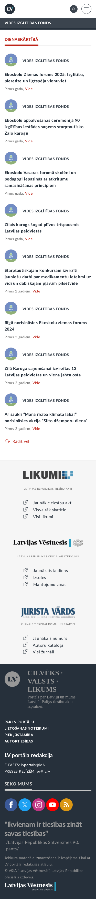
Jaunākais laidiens (50, 571)
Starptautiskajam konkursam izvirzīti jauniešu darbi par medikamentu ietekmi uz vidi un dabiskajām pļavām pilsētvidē (48, 277)
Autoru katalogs (48, 645)
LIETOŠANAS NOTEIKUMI (27, 728)
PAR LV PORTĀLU (19, 722)
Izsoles (39, 578)
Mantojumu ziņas (50, 585)
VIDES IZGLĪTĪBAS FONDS (28, 23)
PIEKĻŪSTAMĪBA (19, 735)
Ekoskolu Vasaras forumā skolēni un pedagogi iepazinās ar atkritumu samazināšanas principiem (40, 179)
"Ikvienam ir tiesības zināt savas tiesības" (43, 829)
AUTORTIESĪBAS (19, 741)
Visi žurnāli (43, 652)
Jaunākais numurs (50, 638)
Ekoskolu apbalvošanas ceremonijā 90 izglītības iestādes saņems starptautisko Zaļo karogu (44, 126)
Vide (29, 89)
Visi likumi (43, 517)
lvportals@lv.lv (33, 765)
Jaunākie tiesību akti (53, 503)
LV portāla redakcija (29, 755)
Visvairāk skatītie (49, 510)
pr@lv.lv (43, 771)
